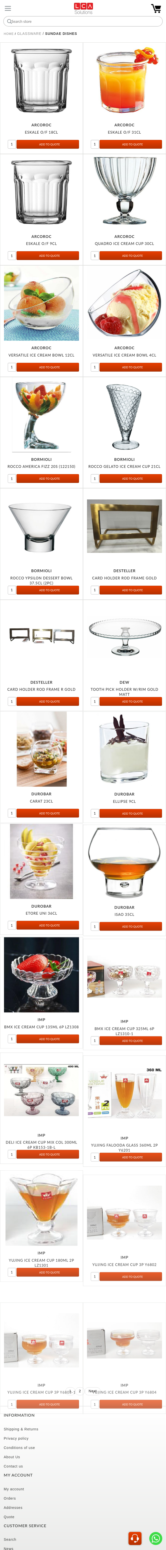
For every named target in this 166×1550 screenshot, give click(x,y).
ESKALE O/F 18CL (41, 133)
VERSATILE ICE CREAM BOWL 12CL (41, 356)
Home (9, 34)
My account (14, 1489)
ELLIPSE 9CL (124, 817)
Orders (10, 1498)
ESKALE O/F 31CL (124, 133)
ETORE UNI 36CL (41, 932)
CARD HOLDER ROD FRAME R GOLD (41, 695)
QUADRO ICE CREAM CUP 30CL (124, 244)
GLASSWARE (29, 34)
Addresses (13, 1508)
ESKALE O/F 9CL (41, 244)
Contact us (13, 1466)
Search (10, 1539)
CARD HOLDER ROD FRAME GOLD (124, 583)
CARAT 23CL (41, 815)
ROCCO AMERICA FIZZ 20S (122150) (41, 469)
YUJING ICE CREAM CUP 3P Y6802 (124, 1331)
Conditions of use (19, 1448)
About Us (12, 1457)
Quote (9, 1517)
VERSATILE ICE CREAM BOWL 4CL (124, 356)
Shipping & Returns (21, 1429)
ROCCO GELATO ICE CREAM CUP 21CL (124, 469)
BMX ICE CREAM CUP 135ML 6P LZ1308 (41, 1055)
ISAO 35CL (124, 939)
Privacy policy (16, 1438)
